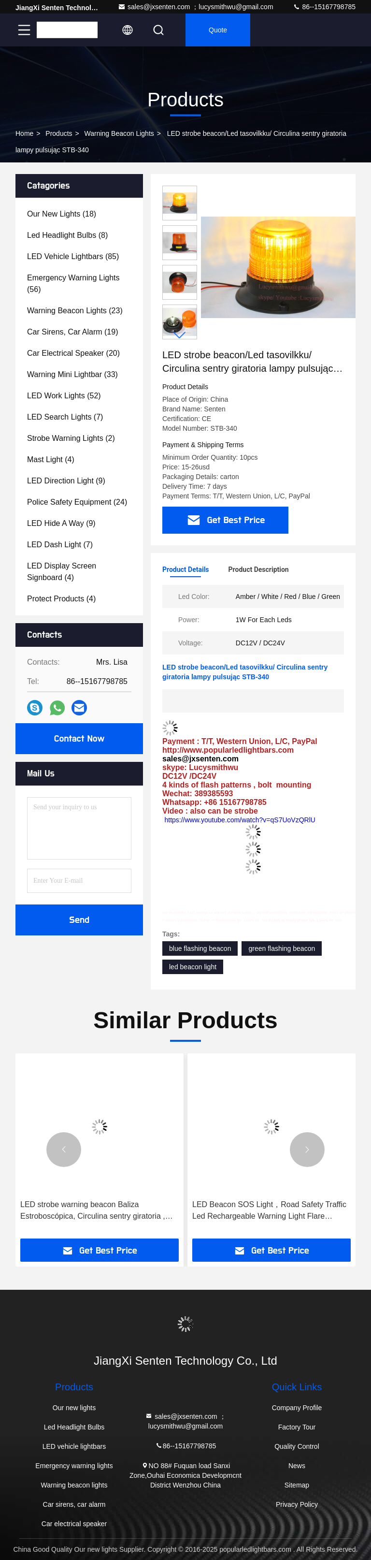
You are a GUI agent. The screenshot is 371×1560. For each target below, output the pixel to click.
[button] (179, 335)
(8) (67, 235)
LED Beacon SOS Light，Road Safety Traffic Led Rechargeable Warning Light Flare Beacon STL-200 (269, 1211)
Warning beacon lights (119, 133)
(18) (61, 214)
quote (218, 30)
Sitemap (297, 1485)
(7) (65, 417)
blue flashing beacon (200, 948)
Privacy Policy (297, 1504)
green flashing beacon (281, 948)
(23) (75, 310)
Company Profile (297, 1408)
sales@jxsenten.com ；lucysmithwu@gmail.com (195, 7)
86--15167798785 (324, 7)
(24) (77, 502)
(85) (73, 256)
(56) (73, 283)
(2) (71, 438)
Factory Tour (297, 1427)
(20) (73, 353)
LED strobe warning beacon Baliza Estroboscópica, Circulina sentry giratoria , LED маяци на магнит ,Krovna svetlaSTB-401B (93, 1211)
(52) (64, 396)
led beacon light (192, 967)
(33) (72, 374)
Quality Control (296, 1446)
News (296, 1466)
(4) (50, 459)
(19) (72, 332)
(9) (66, 481)
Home (24, 133)
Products (58, 133)
